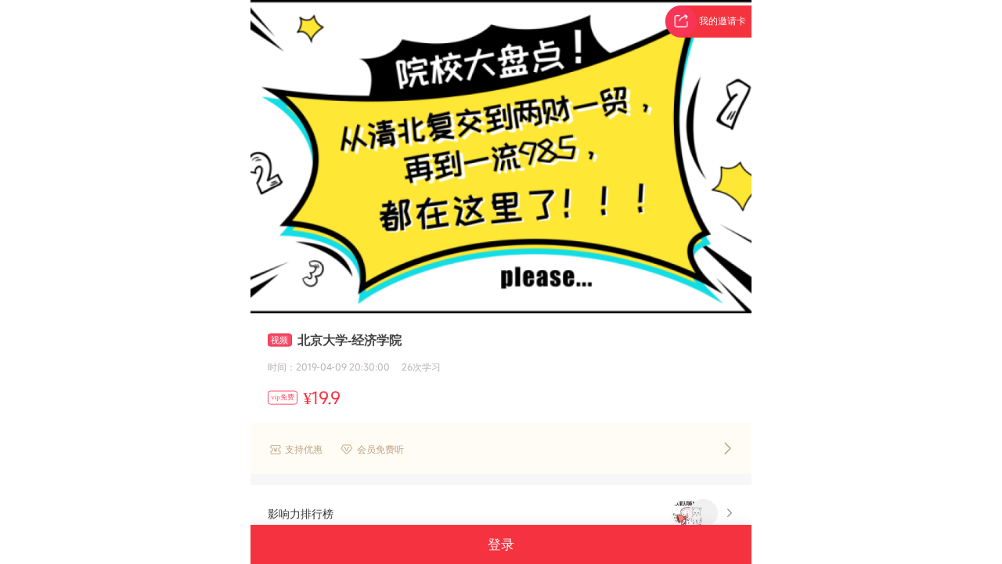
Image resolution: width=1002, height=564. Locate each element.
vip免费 (282, 397)
